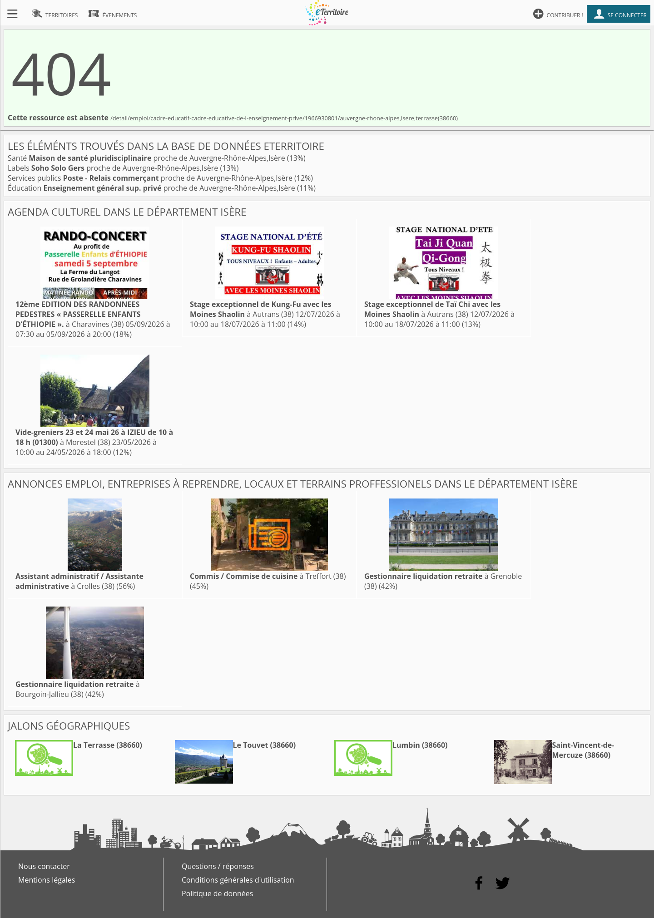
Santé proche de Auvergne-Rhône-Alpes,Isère (147, 158)
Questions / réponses (218, 866)
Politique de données (217, 893)
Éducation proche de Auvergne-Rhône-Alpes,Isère (152, 188)
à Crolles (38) (79, 581)
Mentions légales (46, 880)
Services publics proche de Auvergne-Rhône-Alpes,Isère (151, 178)
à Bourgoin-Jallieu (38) (77, 689)
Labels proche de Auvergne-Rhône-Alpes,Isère (114, 168)
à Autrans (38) (261, 309)
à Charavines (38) (78, 314)
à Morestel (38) (94, 437)
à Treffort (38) (268, 576)
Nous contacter (44, 866)
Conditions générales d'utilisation (238, 880)
